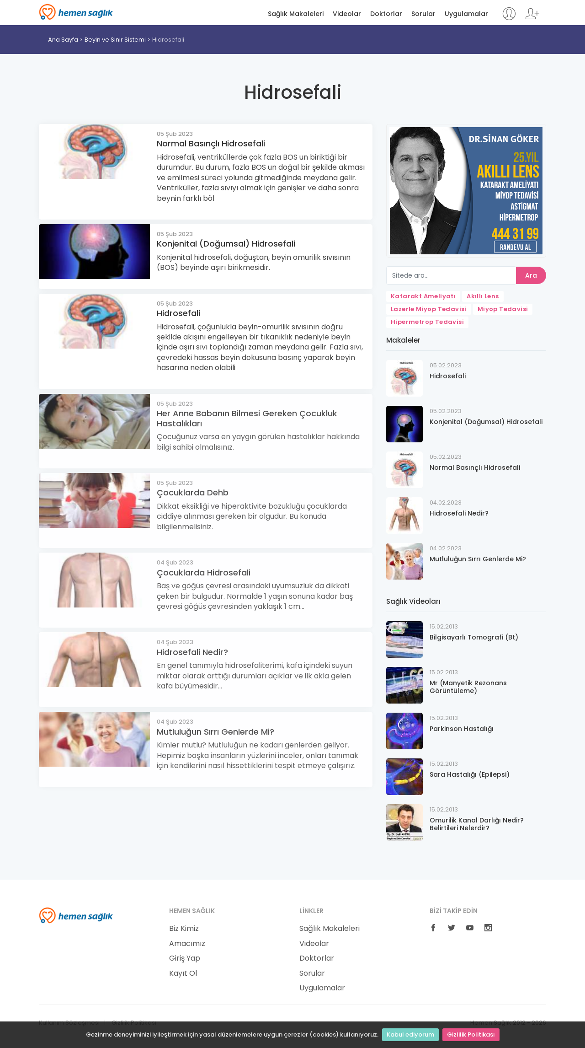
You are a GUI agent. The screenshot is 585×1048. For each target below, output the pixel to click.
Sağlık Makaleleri (296, 14)
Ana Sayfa (63, 39)
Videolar (347, 14)
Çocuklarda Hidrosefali (203, 572)
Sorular (423, 14)
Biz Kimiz (184, 929)
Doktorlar (386, 14)
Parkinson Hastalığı (462, 728)
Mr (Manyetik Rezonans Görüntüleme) (468, 686)
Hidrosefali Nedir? (192, 652)
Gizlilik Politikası (471, 1034)
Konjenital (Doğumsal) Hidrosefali (226, 243)
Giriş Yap (184, 958)
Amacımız (187, 944)
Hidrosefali (168, 39)
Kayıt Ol (183, 973)
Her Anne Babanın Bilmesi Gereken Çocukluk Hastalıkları (247, 418)
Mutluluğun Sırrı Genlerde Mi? (215, 731)
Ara (531, 275)
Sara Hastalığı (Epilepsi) (470, 774)
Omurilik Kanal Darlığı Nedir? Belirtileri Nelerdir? (477, 824)
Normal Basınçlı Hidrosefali (211, 143)
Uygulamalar (466, 14)
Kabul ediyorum (410, 1034)
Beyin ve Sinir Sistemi (115, 39)
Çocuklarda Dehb (193, 492)
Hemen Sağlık (76, 12)
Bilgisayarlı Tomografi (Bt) (474, 637)
